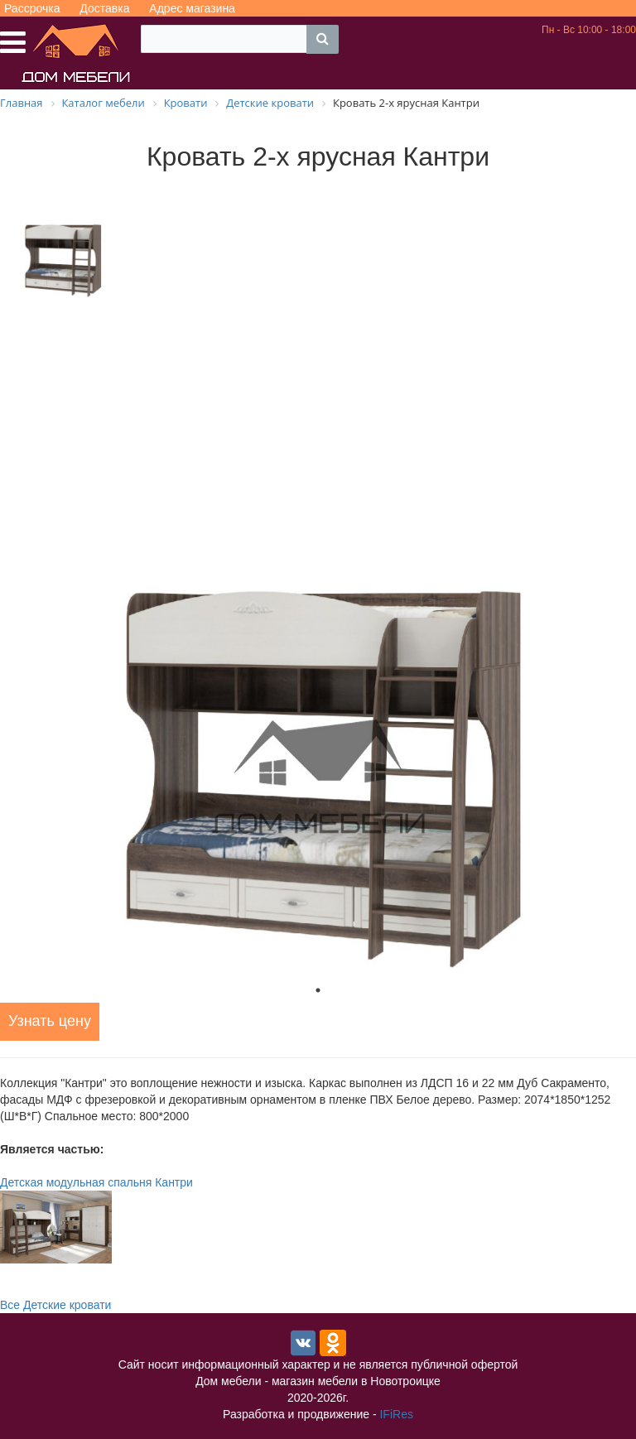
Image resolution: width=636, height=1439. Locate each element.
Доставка (104, 8)
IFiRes (395, 1414)
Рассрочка (32, 8)
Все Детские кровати (55, 1304)
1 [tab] (318, 990)
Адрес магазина (192, 8)
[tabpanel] (318, 777)
